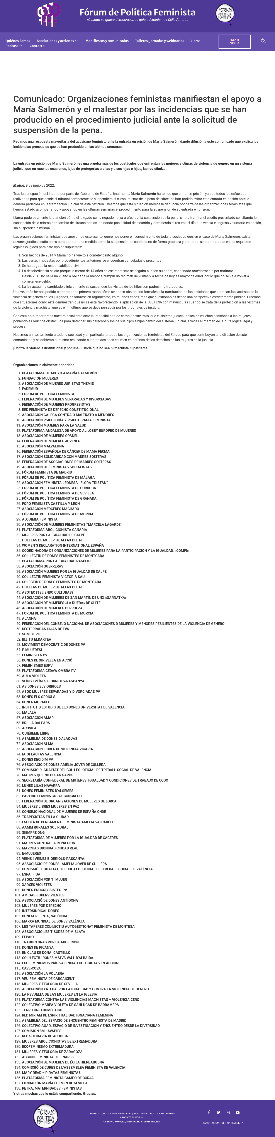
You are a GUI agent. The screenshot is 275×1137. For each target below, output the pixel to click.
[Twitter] (218, 1112)
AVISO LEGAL (140, 1113)
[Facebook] (209, 1112)
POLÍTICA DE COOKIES (162, 1113)
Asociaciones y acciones (57, 41)
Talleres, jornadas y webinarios (160, 41)
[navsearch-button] (263, 42)
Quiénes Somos (17, 41)
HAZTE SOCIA (235, 41)
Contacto (37, 46)
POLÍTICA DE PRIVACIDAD (117, 1113)
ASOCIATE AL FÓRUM (132, 1117)
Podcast (13, 46)
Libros (196, 41)
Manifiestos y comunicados (107, 41)
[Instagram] (228, 1112)
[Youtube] (237, 1112)
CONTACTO (95, 1113)
